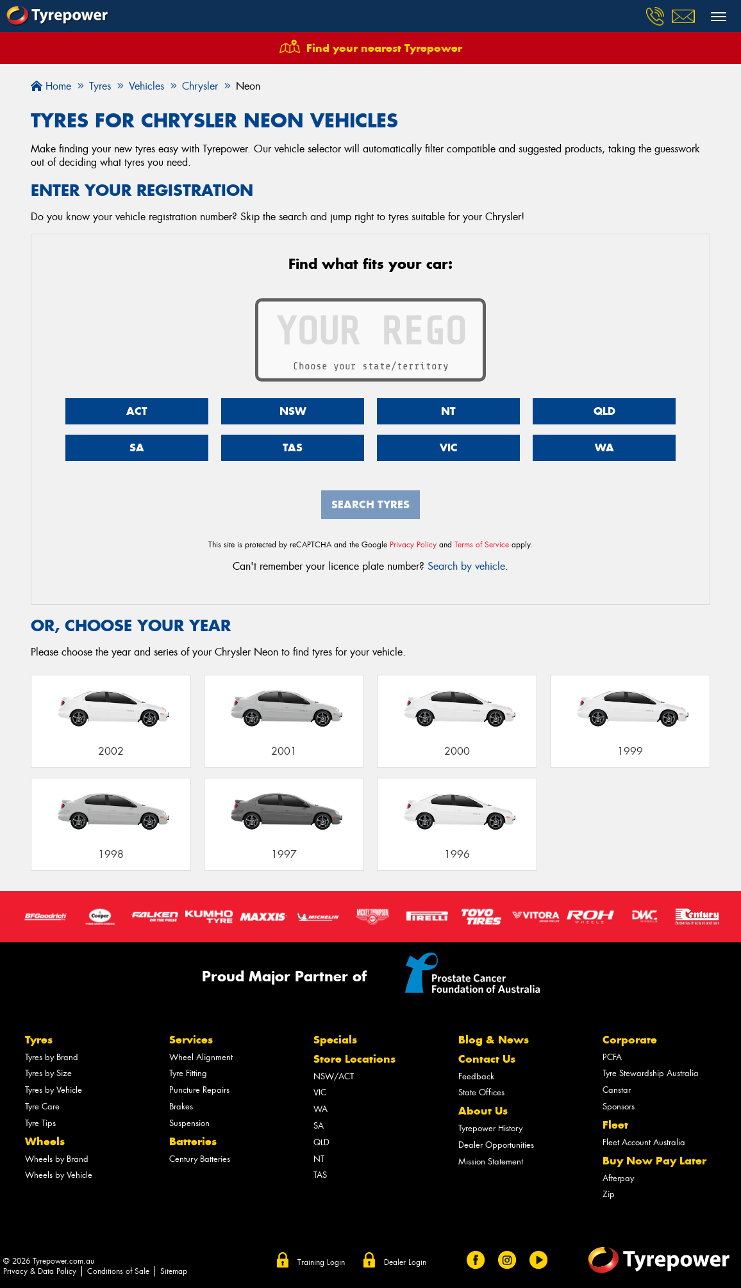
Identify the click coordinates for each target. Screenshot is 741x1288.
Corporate (630, 1040)
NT (448, 411)
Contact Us (486, 1059)
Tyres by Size (48, 1073)
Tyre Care (42, 1106)
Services (191, 1040)
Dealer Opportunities (496, 1144)
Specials (335, 1040)
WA (604, 447)
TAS (293, 447)
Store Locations (354, 1059)
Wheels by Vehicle (58, 1175)
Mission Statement (490, 1161)
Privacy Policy (413, 545)
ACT (136, 411)
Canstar (617, 1089)
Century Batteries (199, 1159)
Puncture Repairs (199, 1089)
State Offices (481, 1092)
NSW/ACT (333, 1076)
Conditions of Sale (118, 1271)
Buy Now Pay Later (654, 1161)
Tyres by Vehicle (53, 1089)
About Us (483, 1111)
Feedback (476, 1076)
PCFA (612, 1057)
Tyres (39, 1040)
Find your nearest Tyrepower (384, 48)
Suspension (189, 1123)
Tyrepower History (490, 1128)
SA (136, 447)
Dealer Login (405, 1262)
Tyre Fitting (188, 1073)
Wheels (45, 1141)
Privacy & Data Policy (39, 1271)
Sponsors (619, 1106)
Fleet (615, 1125)
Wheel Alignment (201, 1057)
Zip (609, 1194)
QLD (604, 411)
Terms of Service (481, 545)
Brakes (181, 1106)
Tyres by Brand (51, 1057)
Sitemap (173, 1271)
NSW (292, 411)
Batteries (193, 1141)
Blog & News (493, 1040)
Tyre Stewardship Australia (651, 1073)
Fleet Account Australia (644, 1142)
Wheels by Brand (56, 1159)
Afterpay (618, 1178)
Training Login (321, 1262)
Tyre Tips (40, 1123)
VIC (449, 447)
